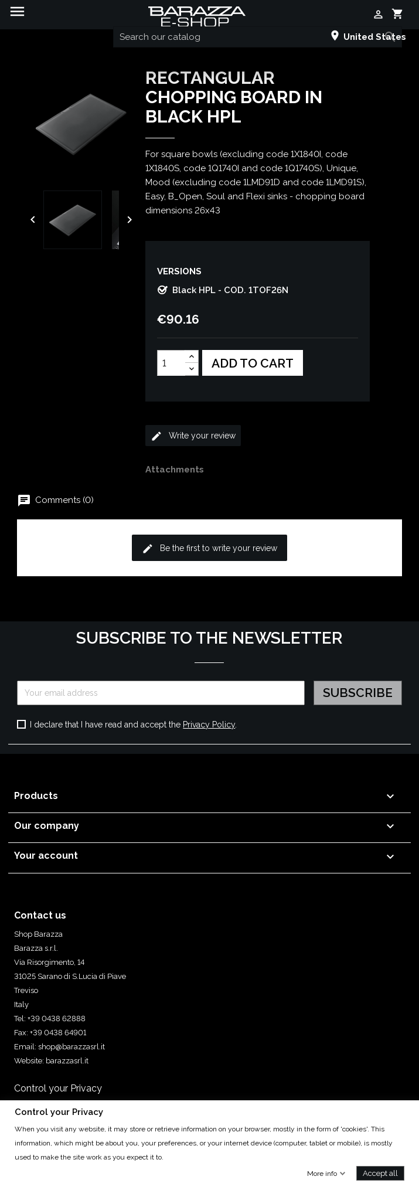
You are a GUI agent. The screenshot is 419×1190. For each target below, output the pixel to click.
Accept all (380, 1172)
